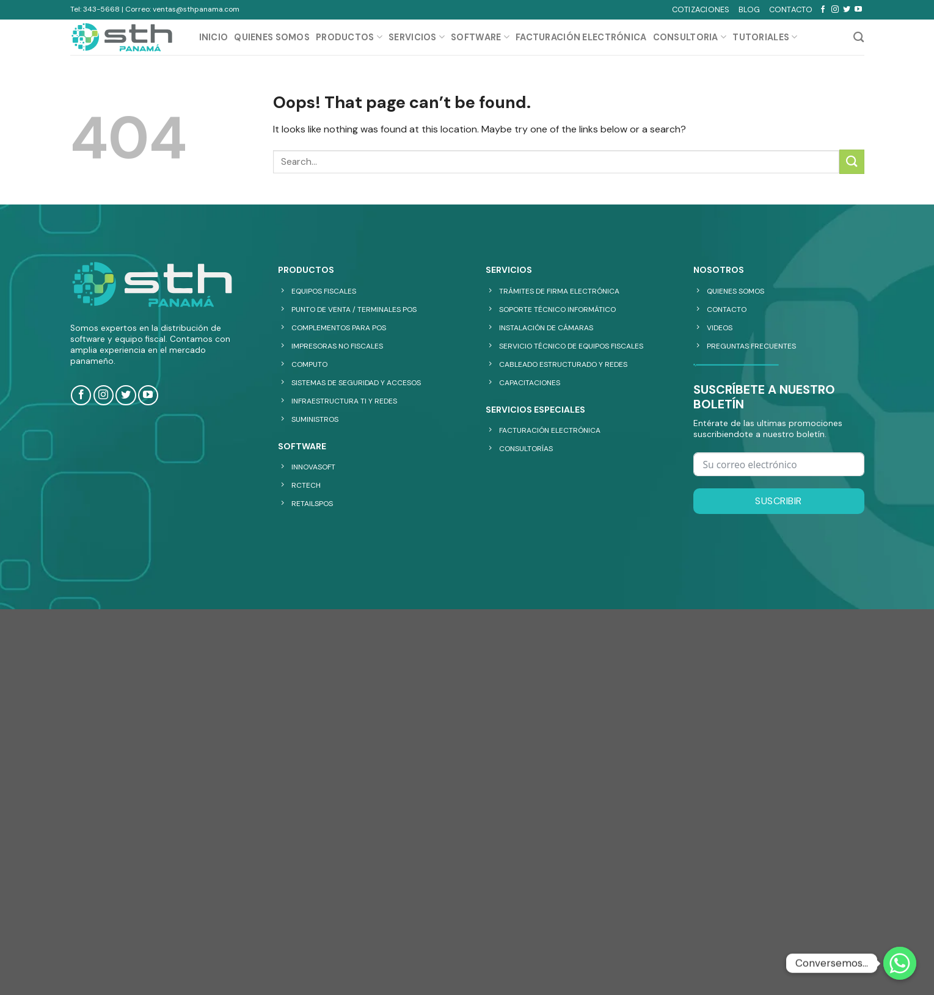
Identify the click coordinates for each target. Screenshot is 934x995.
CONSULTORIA (690, 37)
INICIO (213, 37)
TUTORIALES (764, 37)
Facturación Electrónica (581, 37)
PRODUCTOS (349, 37)
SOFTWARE (480, 37)
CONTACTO (791, 9)
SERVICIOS (417, 37)
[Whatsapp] (899, 963)
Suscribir (778, 500)
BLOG (750, 9)
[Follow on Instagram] (835, 9)
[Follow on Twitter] (846, 9)
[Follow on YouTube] (858, 9)
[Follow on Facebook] (822, 9)
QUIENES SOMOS (272, 37)
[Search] (858, 37)
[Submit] (851, 161)
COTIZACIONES (701, 9)
